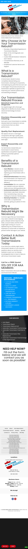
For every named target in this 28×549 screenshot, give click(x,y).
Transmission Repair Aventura (14, 445)
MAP (12, 546)
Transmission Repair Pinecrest (14, 440)
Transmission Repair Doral (14, 443)
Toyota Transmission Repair (14, 453)
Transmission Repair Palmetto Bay (14, 439)
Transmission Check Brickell (14, 436)
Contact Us (7, 432)
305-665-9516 (6, 1)
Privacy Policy (14, 432)
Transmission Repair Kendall (14, 444)
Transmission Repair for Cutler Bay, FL (14, 438)
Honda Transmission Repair (14, 452)
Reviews (17, 430)
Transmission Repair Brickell (14, 437)
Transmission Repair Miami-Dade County (14, 442)
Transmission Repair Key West (14, 446)
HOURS (5, 546)
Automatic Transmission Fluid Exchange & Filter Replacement (14, 448)
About (10, 428)
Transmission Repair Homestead (14, 441)
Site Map (22, 432)
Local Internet (17, 510)
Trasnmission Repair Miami (14, 435)
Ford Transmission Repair (14, 450)
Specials (23, 430)
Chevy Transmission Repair (14, 451)
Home (6, 428)
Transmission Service (8, 430)
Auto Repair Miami (18, 428)
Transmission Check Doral (14, 449)
